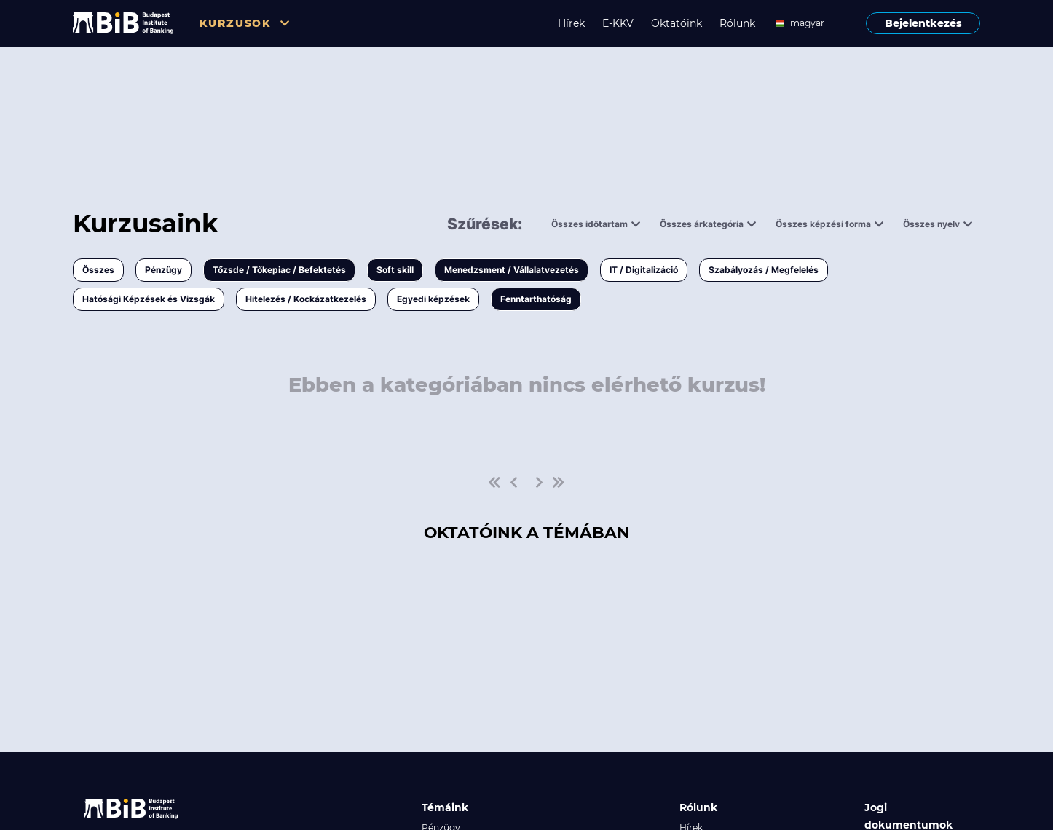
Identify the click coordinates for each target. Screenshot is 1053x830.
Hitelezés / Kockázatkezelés (305, 298)
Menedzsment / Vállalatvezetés (511, 269)
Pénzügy (163, 269)
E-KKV (618, 23)
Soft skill (395, 269)
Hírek (571, 23)
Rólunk (737, 23)
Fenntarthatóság (536, 298)
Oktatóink (676, 23)
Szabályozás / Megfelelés (764, 269)
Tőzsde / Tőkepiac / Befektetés (279, 269)
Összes (98, 269)
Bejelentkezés (923, 23)
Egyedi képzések (433, 298)
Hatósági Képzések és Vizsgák (148, 298)
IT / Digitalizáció (644, 269)
